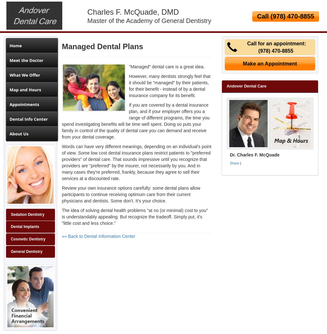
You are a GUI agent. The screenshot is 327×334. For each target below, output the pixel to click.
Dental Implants (25, 226)
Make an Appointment (270, 63)
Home (16, 46)
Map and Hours (25, 90)
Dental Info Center (29, 119)
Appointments (24, 104)
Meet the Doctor (26, 60)
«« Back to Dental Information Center (98, 236)
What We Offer (25, 75)
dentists (168, 76)
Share (234, 163)
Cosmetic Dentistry (28, 239)
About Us (19, 134)
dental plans (177, 188)
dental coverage (98, 137)
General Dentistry (26, 251)
